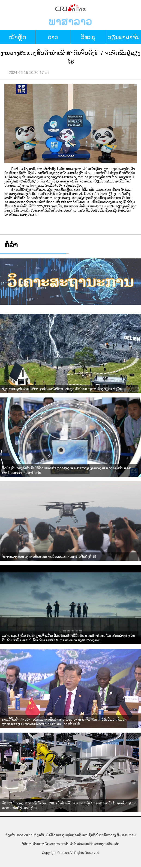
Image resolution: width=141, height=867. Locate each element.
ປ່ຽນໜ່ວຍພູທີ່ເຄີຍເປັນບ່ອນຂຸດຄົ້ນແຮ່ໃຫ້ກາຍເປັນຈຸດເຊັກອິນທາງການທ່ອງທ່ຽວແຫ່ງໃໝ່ (62, 389)
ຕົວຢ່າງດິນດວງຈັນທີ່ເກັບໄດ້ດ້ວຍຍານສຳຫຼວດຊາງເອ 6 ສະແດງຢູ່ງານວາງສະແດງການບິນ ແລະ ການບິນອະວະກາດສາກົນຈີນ (66, 470)
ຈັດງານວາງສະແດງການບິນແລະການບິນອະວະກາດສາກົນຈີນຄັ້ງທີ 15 (49, 556)
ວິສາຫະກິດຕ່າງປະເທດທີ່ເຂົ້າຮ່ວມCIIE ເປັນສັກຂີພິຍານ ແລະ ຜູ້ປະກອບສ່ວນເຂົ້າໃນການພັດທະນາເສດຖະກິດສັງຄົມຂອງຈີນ (69, 805)
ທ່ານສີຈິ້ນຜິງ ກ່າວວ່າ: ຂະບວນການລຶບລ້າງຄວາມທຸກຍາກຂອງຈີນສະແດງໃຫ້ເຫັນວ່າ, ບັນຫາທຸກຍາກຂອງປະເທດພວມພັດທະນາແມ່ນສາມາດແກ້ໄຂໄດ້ (64, 721)
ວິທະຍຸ (88, 37)
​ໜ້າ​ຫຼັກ (17, 37)
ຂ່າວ (53, 37)
